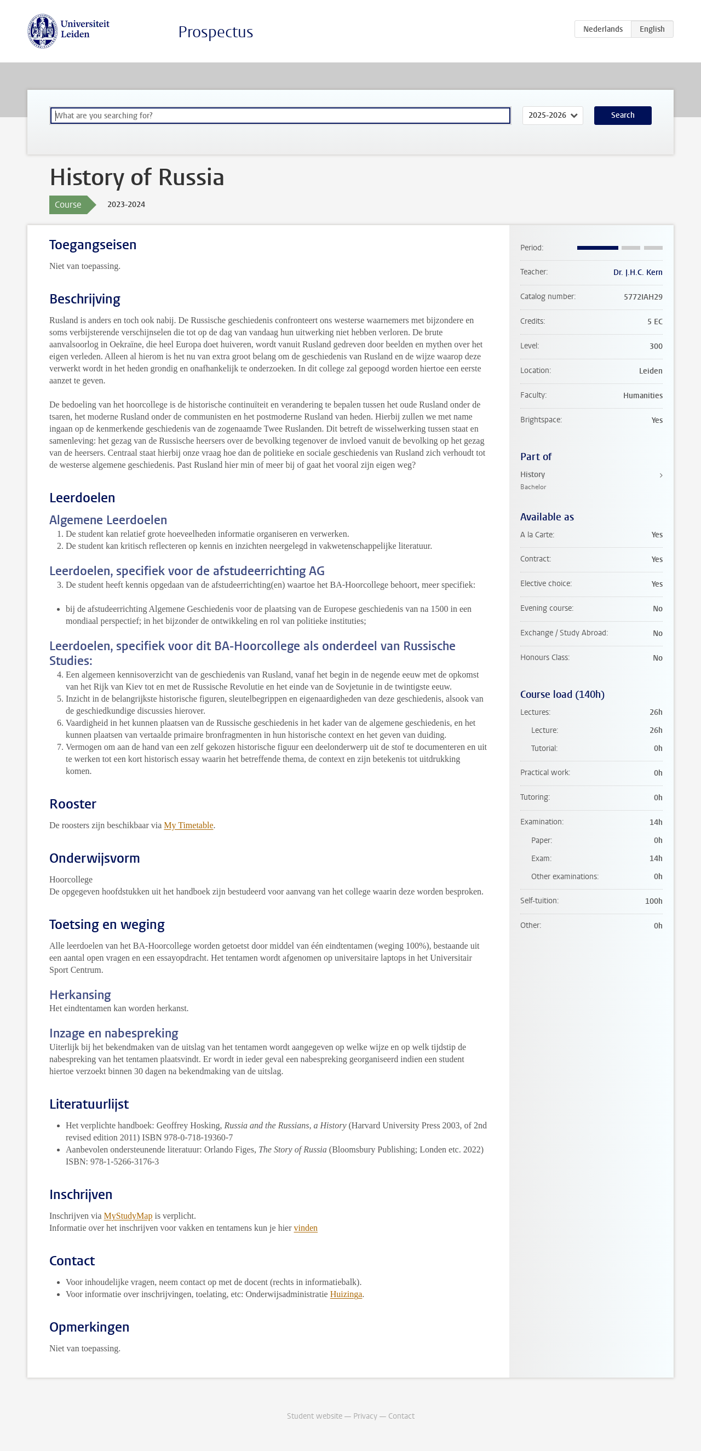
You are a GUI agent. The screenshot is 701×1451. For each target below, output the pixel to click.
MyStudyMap (128, 1215)
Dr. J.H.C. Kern (638, 272)
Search (623, 115)
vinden (306, 1227)
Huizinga (346, 1294)
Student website (314, 1416)
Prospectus (216, 32)
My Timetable (188, 825)
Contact (401, 1416)
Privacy (365, 1416)
